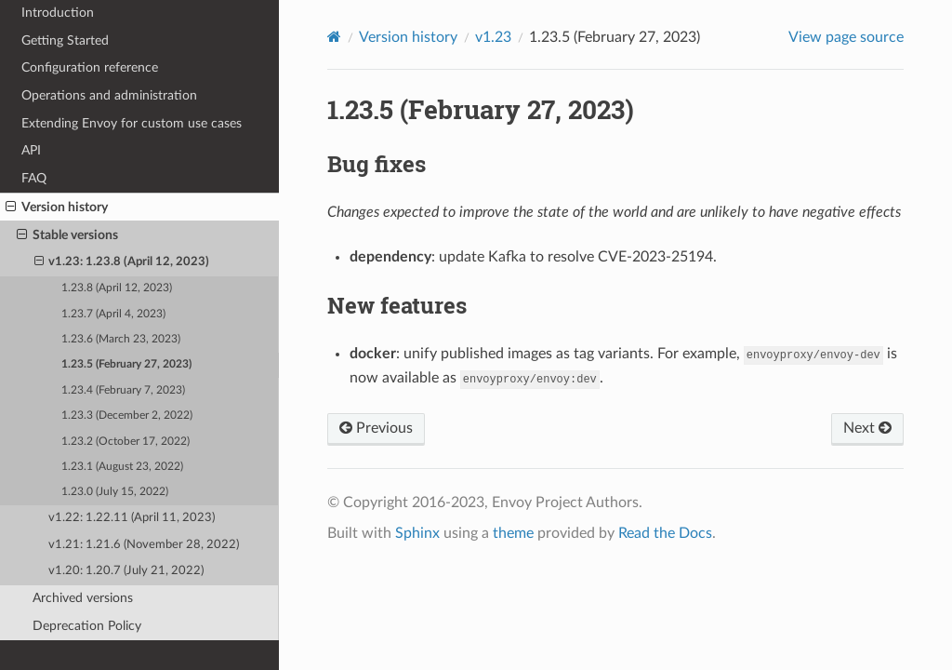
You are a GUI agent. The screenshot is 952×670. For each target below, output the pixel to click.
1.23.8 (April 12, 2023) (116, 288)
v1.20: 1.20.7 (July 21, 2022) (126, 571)
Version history (57, 207)
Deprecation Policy (87, 626)
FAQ (33, 178)
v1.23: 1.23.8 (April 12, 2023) (122, 262)
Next (867, 428)
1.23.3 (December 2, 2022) (126, 415)
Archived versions (83, 598)
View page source (846, 37)
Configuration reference (89, 67)
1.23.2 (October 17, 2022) (125, 441)
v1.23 (493, 37)
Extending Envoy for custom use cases (131, 123)
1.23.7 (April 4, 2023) (113, 314)
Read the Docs (665, 533)
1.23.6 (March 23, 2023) (120, 339)
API (31, 150)
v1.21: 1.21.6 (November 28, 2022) (143, 545)
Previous (376, 428)
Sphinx (417, 533)
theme (513, 533)
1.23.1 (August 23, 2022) (122, 467)
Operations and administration (109, 95)
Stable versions (67, 235)
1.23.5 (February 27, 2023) (126, 364)
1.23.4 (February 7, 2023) (123, 390)
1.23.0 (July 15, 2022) (114, 492)
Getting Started (65, 40)
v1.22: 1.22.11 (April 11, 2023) (131, 518)
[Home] (334, 37)
